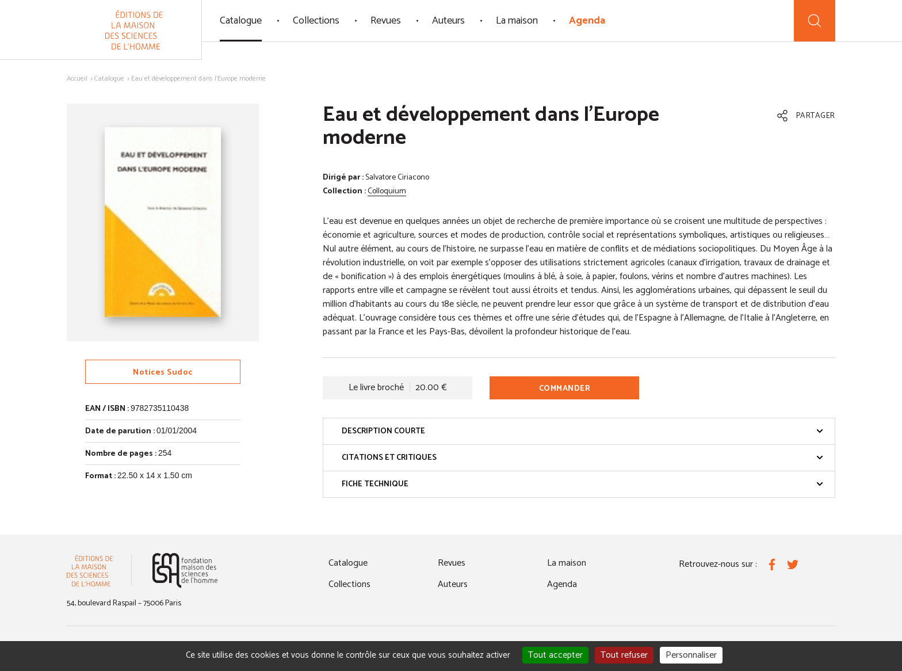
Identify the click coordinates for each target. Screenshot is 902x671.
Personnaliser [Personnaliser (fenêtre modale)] (691, 655)
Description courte (582, 431)
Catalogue (241, 20)
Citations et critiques (582, 457)
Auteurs (448, 20)
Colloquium (387, 191)
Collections (316, 20)
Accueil (77, 78)
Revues (385, 20)
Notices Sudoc (163, 372)
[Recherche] (814, 20)
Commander (565, 388)
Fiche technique (582, 484)
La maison (517, 20)
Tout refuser (624, 655)
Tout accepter (555, 655)
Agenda (587, 20)
